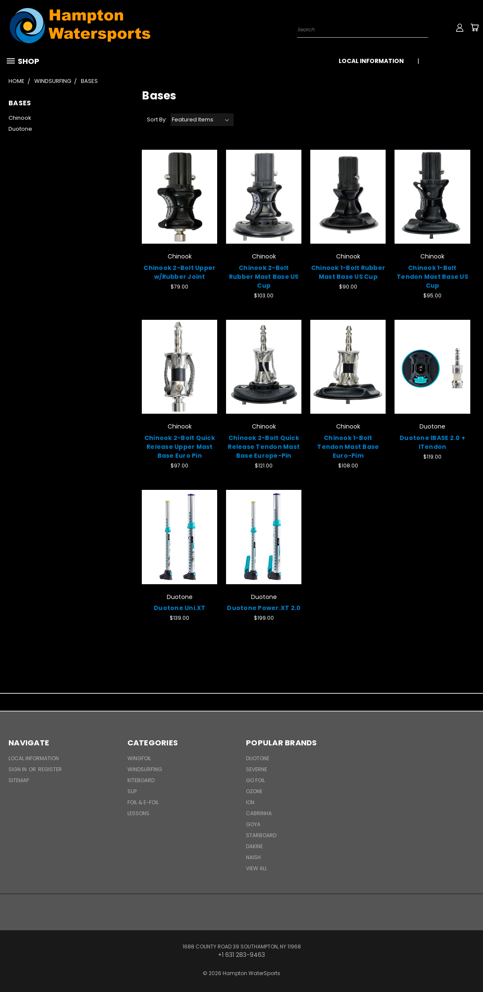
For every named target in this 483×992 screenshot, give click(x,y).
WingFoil (139, 758)
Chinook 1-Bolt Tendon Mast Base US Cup (432, 277)
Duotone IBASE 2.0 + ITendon (432, 442)
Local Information (371, 61)
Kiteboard (141, 780)
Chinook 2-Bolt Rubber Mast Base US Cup (264, 277)
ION (250, 802)
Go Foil (255, 780)
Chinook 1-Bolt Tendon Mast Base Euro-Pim (348, 447)
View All (256, 868)
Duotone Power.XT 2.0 (264, 608)
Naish (253, 857)
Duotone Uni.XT (180, 608)
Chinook (19, 118)
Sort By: (157, 119)
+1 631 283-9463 (452, 61)
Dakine (254, 846)
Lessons (138, 813)
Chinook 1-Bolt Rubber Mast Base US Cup (348, 272)
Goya (253, 824)
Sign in (18, 769)
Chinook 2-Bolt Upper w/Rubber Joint (179, 272)
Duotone (20, 129)
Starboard (261, 835)
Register (50, 769)
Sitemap (18, 780)
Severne (256, 769)
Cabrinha (259, 813)
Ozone (254, 791)
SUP (132, 791)
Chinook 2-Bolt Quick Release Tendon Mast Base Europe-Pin (264, 447)
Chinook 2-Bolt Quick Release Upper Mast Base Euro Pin (179, 447)
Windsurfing (144, 769)
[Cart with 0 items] (474, 27)
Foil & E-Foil (143, 802)
